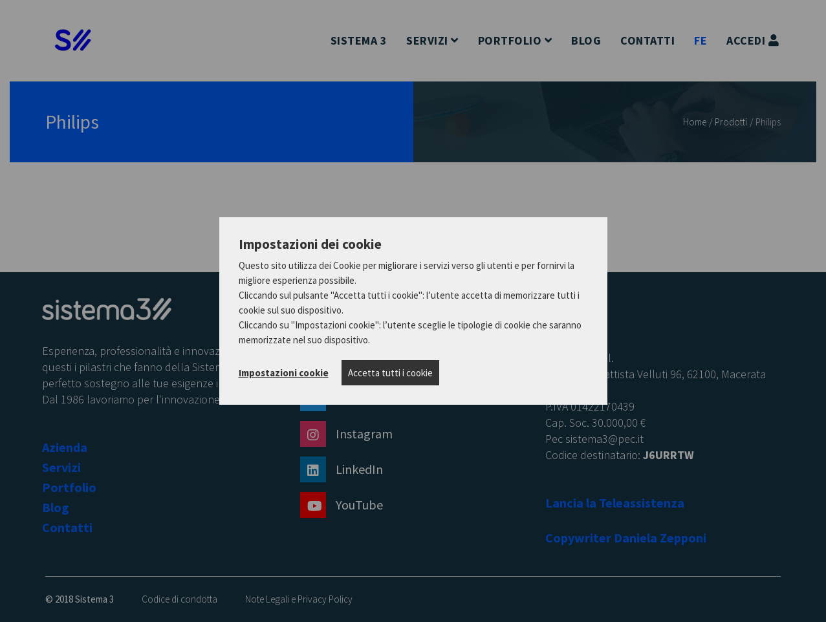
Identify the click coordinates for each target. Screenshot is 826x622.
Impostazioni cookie (284, 373)
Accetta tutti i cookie (390, 373)
